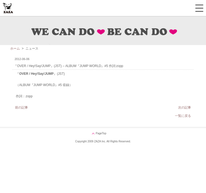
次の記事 (184, 107)
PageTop (101, 133)
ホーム (15, 48)
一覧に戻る (183, 116)
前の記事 (21, 107)
